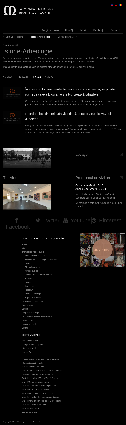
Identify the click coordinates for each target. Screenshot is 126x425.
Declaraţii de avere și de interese (39, 275)
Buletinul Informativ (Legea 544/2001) (41, 259)
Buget (27, 263)
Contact (115, 30)
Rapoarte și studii (29, 324)
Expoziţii (23, 76)
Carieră (25, 309)
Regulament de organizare (33, 301)
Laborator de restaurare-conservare (37, 316)
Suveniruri (102, 249)
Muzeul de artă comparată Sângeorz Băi (39, 386)
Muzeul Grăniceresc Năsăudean (35, 389)
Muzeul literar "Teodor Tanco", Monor (37, 393)
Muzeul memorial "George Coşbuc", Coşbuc (40, 397)
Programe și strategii (30, 313)
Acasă (6, 45)
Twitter (51, 220)
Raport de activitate (33, 297)
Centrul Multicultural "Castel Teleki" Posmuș (40, 378)
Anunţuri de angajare (33, 294)
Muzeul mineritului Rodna (32, 408)
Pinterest (110, 220)
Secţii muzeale (50, 30)
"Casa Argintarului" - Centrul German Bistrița (40, 359)
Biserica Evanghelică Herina (33, 367)
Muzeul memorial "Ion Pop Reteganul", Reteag (41, 401)
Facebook (18, 227)
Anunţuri (28, 282)
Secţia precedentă (14, 37)
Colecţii (9, 76)
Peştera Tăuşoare (29, 412)
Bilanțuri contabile (32, 267)
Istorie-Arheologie (29, 348)
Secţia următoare (66, 37)
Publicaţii (98, 30)
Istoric (83, 30)
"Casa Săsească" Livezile (32, 363)
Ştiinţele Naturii (28, 352)
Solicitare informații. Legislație (37, 256)
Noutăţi (69, 30)
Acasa (24, 244)
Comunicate (30, 286)
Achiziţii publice (31, 271)
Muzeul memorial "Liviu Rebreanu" (36, 405)
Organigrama (27, 305)
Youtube (80, 220)
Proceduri (29, 290)
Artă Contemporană (30, 341)
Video (50, 76)
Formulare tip (30, 278)
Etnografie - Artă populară (32, 344)
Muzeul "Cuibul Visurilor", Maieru (35, 382)
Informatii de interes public (33, 252)
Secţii (15, 45)
